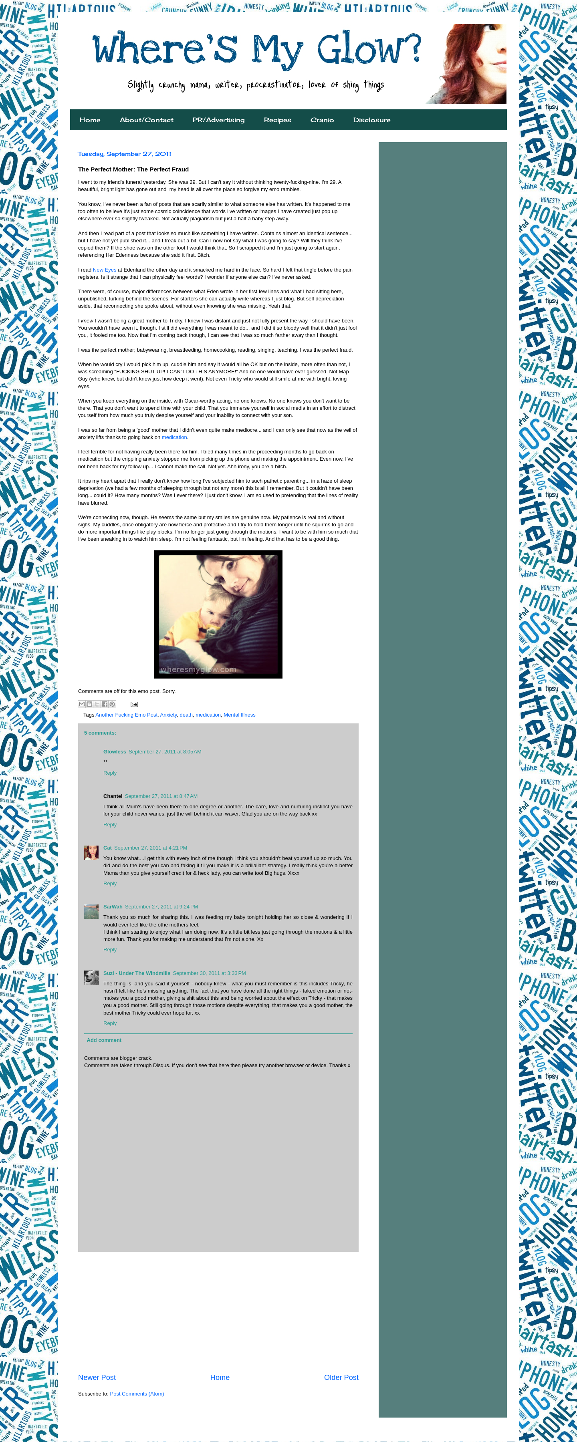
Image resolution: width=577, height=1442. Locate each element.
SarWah (113, 907)
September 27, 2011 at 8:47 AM (161, 796)
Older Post (341, 1378)
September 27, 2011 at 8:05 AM (165, 752)
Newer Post (97, 1378)
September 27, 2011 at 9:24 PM (161, 907)
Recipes (277, 120)
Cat (107, 848)
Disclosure (372, 120)
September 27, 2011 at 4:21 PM (150, 848)
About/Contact (147, 120)
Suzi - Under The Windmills (136, 973)
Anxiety (168, 715)
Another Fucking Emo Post (126, 715)
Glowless (114, 752)
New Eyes (105, 270)
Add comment (104, 1040)
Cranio (322, 120)
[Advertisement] (218, 1312)
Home (90, 120)
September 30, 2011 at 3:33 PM (209, 973)
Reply (110, 773)
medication (174, 437)
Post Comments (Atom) (137, 1394)
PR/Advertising (219, 120)
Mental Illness (239, 715)
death (186, 715)
